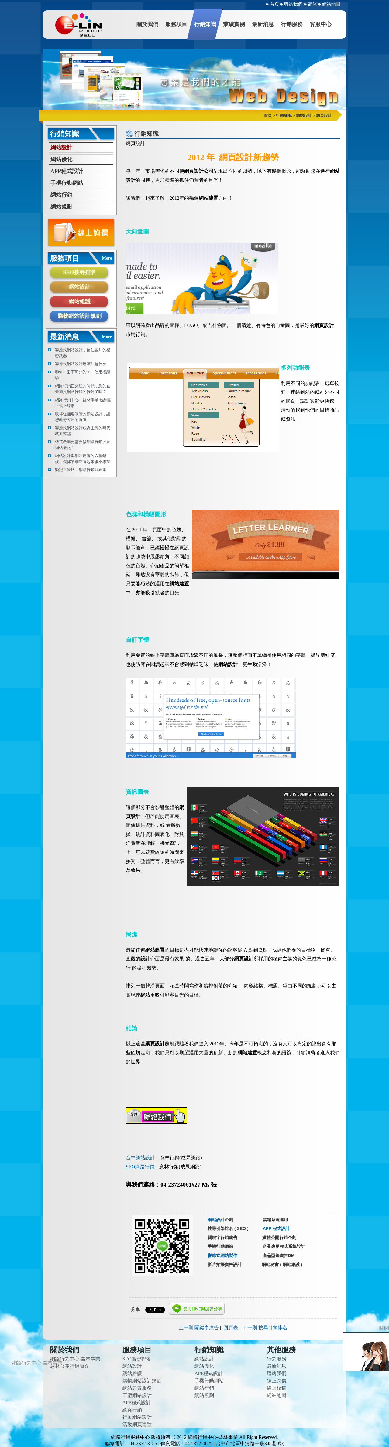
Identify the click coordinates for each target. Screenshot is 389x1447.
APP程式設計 (66, 171)
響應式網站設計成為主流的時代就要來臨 (82, 431)
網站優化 (61, 159)
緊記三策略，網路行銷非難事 (80, 469)
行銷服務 (292, 24)
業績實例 (234, 24)
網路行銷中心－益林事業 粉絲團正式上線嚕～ (83, 403)
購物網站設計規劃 (80, 316)
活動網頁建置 (137, 1424)
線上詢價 (276, 1380)
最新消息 (263, 24)
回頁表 (230, 1327)
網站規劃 (61, 207)
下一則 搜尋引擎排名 (265, 1327)
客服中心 (321, 24)
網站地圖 (331, 4)
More (107, 258)
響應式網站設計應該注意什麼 (80, 364)
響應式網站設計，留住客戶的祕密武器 (82, 353)
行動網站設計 (137, 1417)
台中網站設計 (140, 1157)
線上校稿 (276, 1388)
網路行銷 (132, 1409)
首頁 (274, 4)
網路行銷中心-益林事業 (75, 1358)
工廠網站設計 (137, 1395)
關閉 (384, 1328)
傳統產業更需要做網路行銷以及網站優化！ (82, 445)
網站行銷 (61, 195)
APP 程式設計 (276, 1228)
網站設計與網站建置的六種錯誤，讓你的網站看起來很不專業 (82, 458)
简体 (313, 4)
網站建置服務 (137, 1388)
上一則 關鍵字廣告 (199, 1327)
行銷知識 (205, 24)
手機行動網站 (66, 183)
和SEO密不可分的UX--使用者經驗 (82, 375)
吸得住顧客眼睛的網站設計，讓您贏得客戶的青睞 (82, 417)
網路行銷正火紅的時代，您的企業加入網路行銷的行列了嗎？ (82, 389)
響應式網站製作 (222, 1255)
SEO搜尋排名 (79, 272)
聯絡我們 (294, 4)
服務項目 (176, 24)
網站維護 (80, 301)
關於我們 (147, 24)
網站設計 (61, 147)
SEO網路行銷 (140, 1166)
